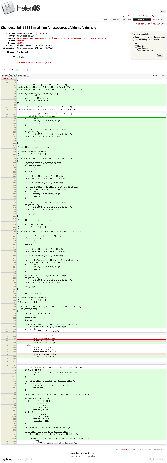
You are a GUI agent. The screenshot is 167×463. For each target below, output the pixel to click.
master (19, 38)
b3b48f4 (20, 43)
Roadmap (127, 19)
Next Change (158, 23)
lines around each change (152, 37)
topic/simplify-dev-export (96, 38)
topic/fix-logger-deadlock (57, 38)
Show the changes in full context (146, 40)
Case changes (142, 48)
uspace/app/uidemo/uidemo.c (74, 28)
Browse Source (142, 19)
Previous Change (144, 23)
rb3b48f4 (5, 78)
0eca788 (20, 41)
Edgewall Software (26, 461)
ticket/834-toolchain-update (34, 38)
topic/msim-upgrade (76, 38)
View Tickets (158, 19)
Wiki (105, 19)
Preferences (132, 16)
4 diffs (48, 62)
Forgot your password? (156, 16)
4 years (39, 33)
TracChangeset (129, 450)
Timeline (115, 19)
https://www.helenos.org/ (156, 461)
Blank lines (141, 46)
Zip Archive (91, 456)
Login (123, 16)
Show (136, 37)
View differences (138, 34)
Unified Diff (76, 456)
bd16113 (23, 28)
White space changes (145, 50)
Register (142, 16)
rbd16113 (13, 78)
